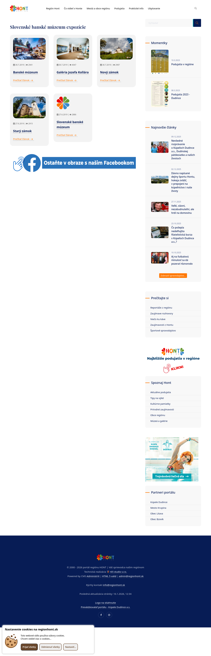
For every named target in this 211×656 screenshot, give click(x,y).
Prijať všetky (29, 646)
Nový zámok (109, 72)
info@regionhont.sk (114, 596)
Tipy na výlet (158, 408)
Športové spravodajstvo (164, 340)
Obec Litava (157, 524)
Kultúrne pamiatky (161, 413)
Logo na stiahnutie (105, 613)
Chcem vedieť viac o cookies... (36, 638)
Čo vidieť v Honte (73, 7)
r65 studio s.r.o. (118, 582)
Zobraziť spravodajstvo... (173, 284)
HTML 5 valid (109, 587)
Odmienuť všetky (50, 646)
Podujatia (121, 7)
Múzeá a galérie (160, 431)
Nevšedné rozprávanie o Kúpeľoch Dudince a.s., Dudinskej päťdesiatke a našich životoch (181, 152)
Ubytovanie (157, 7)
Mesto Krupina (159, 518)
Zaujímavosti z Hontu (163, 334)
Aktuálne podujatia (161, 402)
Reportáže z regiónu (162, 316)
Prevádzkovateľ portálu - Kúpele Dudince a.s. (105, 618)
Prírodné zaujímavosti (163, 419)
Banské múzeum (25, 72)
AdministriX (93, 587)
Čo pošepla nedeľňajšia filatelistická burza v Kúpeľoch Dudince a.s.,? (183, 242)
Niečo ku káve (159, 328)
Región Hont (53, 7)
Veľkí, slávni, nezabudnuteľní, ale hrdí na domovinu (183, 216)
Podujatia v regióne (183, 64)
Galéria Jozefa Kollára (73, 72)
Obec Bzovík (158, 530)
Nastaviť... (70, 646)
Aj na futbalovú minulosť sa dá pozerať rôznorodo (182, 269)
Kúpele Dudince (160, 512)
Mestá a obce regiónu (100, 7)
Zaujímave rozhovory (162, 322)
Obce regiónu (158, 425)
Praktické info (138, 7)
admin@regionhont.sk (131, 587)
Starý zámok (22, 131)
